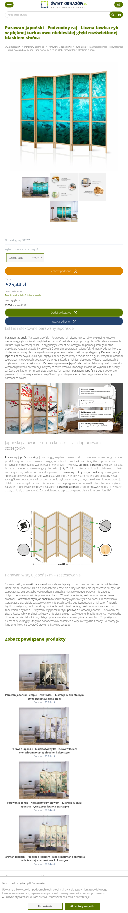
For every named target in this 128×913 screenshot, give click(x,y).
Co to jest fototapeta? (100, 837)
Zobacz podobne (61, 271)
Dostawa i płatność (28, 837)
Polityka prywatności (62, 833)
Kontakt (23, 845)
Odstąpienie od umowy (64, 841)
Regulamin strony (61, 829)
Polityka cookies (60, 837)
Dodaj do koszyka (64, 312)
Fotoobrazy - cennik (99, 833)
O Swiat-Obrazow (28, 833)
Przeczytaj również (99, 823)
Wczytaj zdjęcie (61, 321)
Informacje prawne (62, 823)
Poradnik (93, 829)
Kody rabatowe (26, 841)
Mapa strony (95, 841)
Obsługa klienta (27, 823)
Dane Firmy (24, 829)
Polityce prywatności (17, 897)
